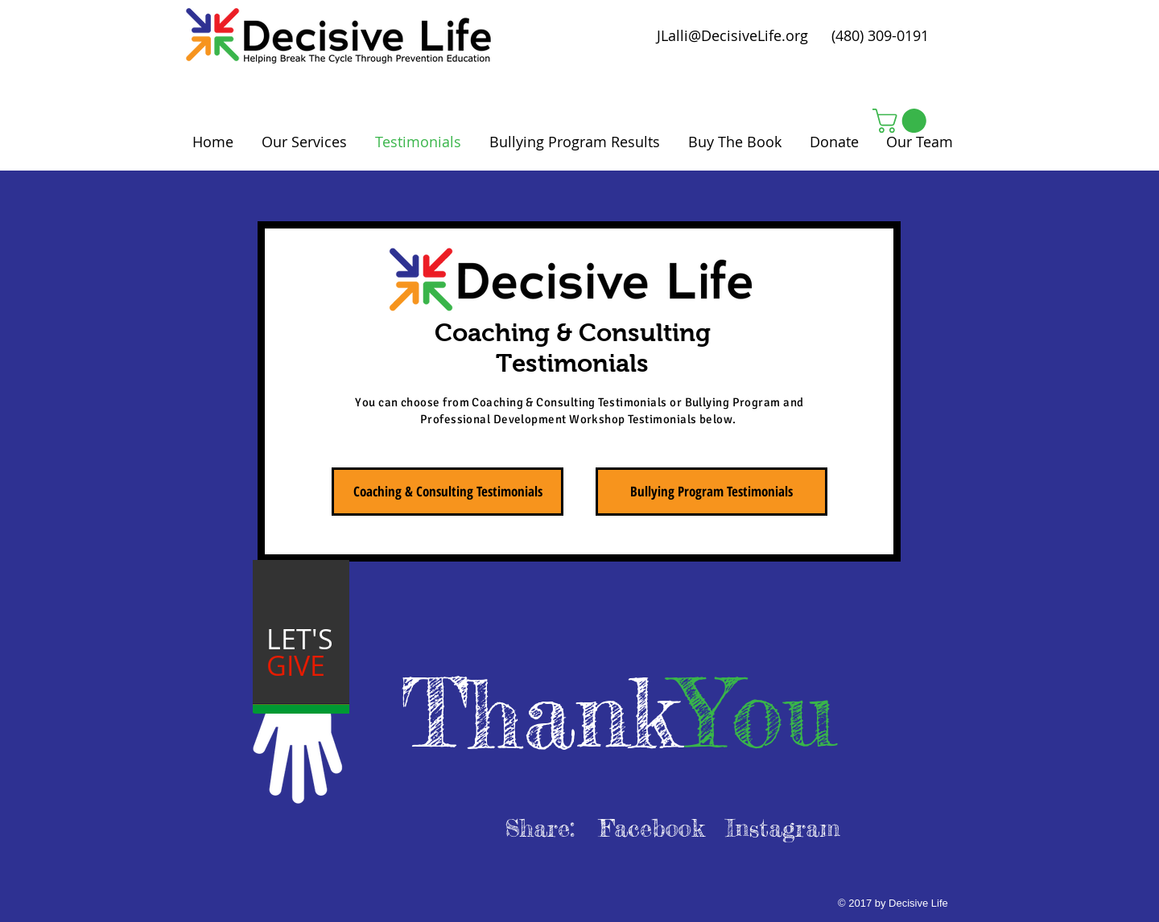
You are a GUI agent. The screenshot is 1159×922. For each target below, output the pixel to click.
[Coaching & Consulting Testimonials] (447, 491)
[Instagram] (782, 828)
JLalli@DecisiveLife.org (732, 35)
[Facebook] (651, 828)
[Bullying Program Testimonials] (711, 491)
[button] (902, 121)
